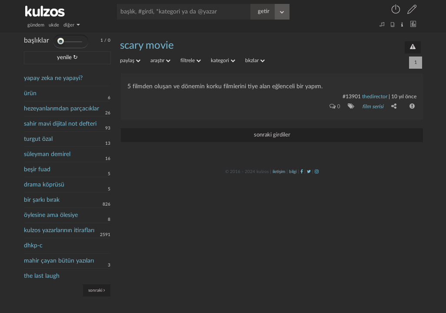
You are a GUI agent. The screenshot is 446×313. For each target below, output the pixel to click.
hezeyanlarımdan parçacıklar (61, 109)
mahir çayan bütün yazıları (59, 261)
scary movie (147, 45)
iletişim (279, 172)
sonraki (96, 290)
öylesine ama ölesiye (51, 215)
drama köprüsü (44, 185)
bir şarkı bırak (42, 200)
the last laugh (42, 276)
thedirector (374, 96)
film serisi (372, 106)
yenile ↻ (67, 57)
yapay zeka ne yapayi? (53, 78)
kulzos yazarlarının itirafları (59, 230)
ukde (54, 25)
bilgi (292, 172)
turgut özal (38, 139)
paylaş (130, 60)
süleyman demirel (47, 154)
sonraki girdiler (272, 135)
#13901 (352, 96)
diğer (71, 25)
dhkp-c (33, 246)
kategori (223, 60)
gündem (35, 25)
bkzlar (255, 60)
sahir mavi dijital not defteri (60, 124)
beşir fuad (37, 169)
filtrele (190, 60)
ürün (30, 93)
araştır (160, 60)
